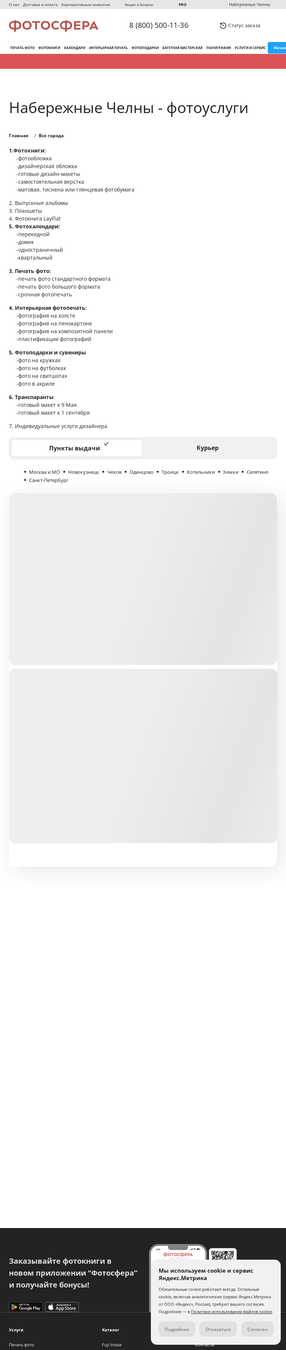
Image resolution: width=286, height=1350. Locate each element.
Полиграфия (218, 47)
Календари (74, 47)
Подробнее (177, 1329)
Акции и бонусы (139, 4)
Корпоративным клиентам (85, 4)
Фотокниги (49, 47)
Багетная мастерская (182, 47)
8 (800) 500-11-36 (158, 25)
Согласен (257, 1329)
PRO (183, 4)
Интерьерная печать (108, 47)
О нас (14, 4)
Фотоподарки (145, 47)
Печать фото (22, 47)
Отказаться (218, 1329)
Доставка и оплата (40, 4)
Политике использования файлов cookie (231, 1311)
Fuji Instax (112, 1344)
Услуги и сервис (250, 47)
